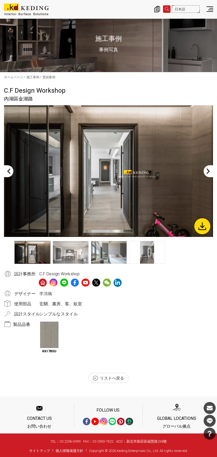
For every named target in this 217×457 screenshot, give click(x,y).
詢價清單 (157, 9)
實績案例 (48, 77)
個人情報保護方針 (69, 451)
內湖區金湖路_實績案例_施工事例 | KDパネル (26, 9)
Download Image (202, 226)
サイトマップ (39, 451)
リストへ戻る (108, 378)
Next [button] (208, 171)
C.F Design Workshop (59, 273)
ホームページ (13, 77)
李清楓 (45, 293)
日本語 (180, 9)
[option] (108, 171)
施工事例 (32, 77)
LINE (210, 421)
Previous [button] (8, 171)
